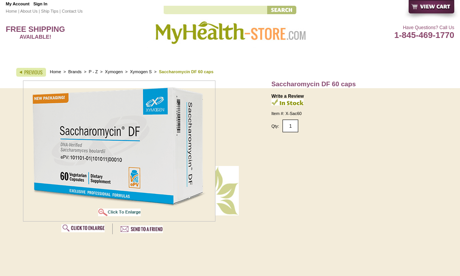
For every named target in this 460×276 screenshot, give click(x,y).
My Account (18, 4)
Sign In (40, 4)
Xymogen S (141, 71)
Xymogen (114, 71)
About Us (29, 11)
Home (11, 11)
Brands (75, 71)
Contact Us (72, 11)
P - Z (93, 71)
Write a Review (287, 96)
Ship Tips (49, 11)
